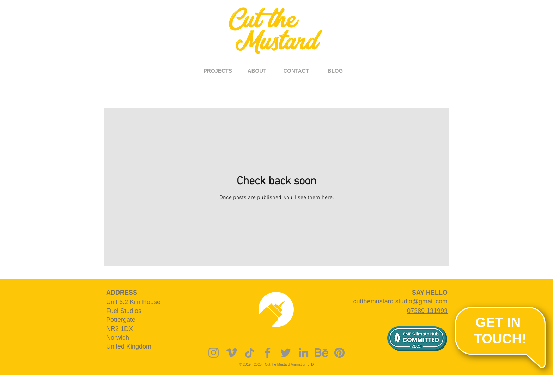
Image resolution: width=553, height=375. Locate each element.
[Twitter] (285, 352)
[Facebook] (267, 352)
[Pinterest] (339, 352)
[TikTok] (249, 352)
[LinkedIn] (303, 352)
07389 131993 (427, 310)
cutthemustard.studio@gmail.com (400, 301)
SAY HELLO (430, 292)
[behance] (321, 352)
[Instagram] (213, 352)
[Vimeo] (231, 352)
